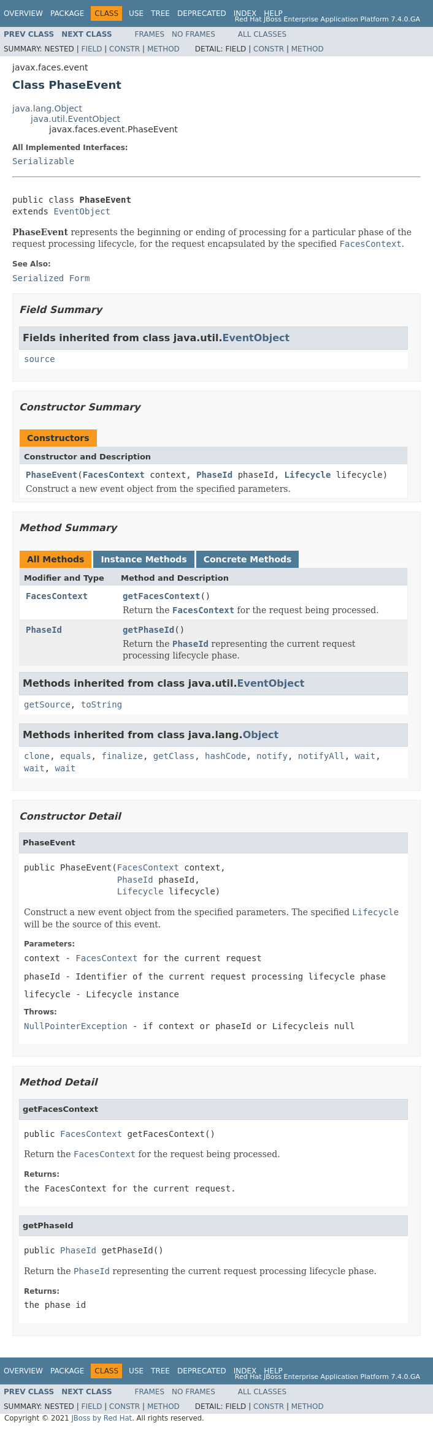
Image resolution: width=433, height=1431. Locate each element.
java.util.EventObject (75, 119)
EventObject (81, 211)
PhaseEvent (51, 475)
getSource (47, 704)
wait (365, 756)
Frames (150, 34)
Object (261, 735)
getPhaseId (148, 630)
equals (75, 756)
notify (272, 756)
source (39, 359)
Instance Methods (143, 559)
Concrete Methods (248, 559)
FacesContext (114, 475)
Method (163, 49)
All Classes (262, 34)
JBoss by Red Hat (101, 1418)
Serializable (43, 161)
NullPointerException (76, 1026)
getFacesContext (161, 596)
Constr (124, 49)
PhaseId (214, 475)
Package (67, 13)
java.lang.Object (47, 108)
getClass (173, 756)
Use (136, 13)
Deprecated (201, 13)
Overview (23, 13)
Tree (160, 13)
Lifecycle (308, 475)
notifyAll (321, 756)
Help (273, 13)
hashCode (225, 756)
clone (37, 756)
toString (101, 704)
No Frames (193, 34)
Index (245, 13)
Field (91, 49)
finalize (121, 756)
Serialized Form (51, 278)
